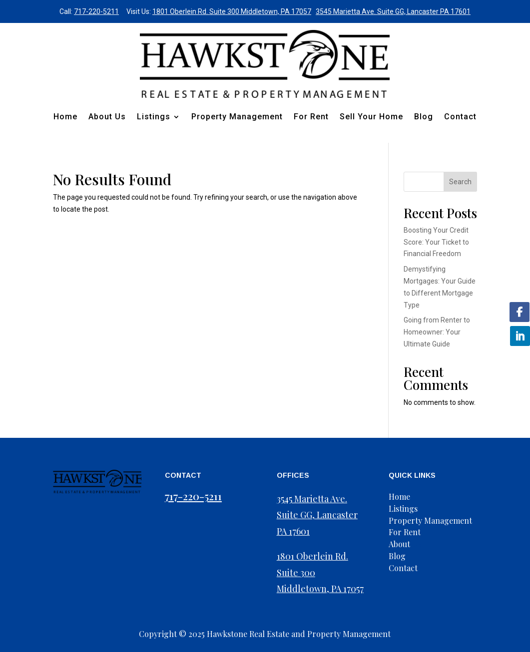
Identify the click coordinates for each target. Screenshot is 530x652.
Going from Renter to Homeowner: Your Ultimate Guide (437, 332)
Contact (460, 116)
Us (405, 544)
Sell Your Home (371, 116)
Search (460, 182)
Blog (423, 116)
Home (65, 116)
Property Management (237, 116)
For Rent (311, 116)
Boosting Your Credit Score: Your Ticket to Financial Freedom (436, 242)
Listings (153, 116)
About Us (107, 116)
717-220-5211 (96, 11)
